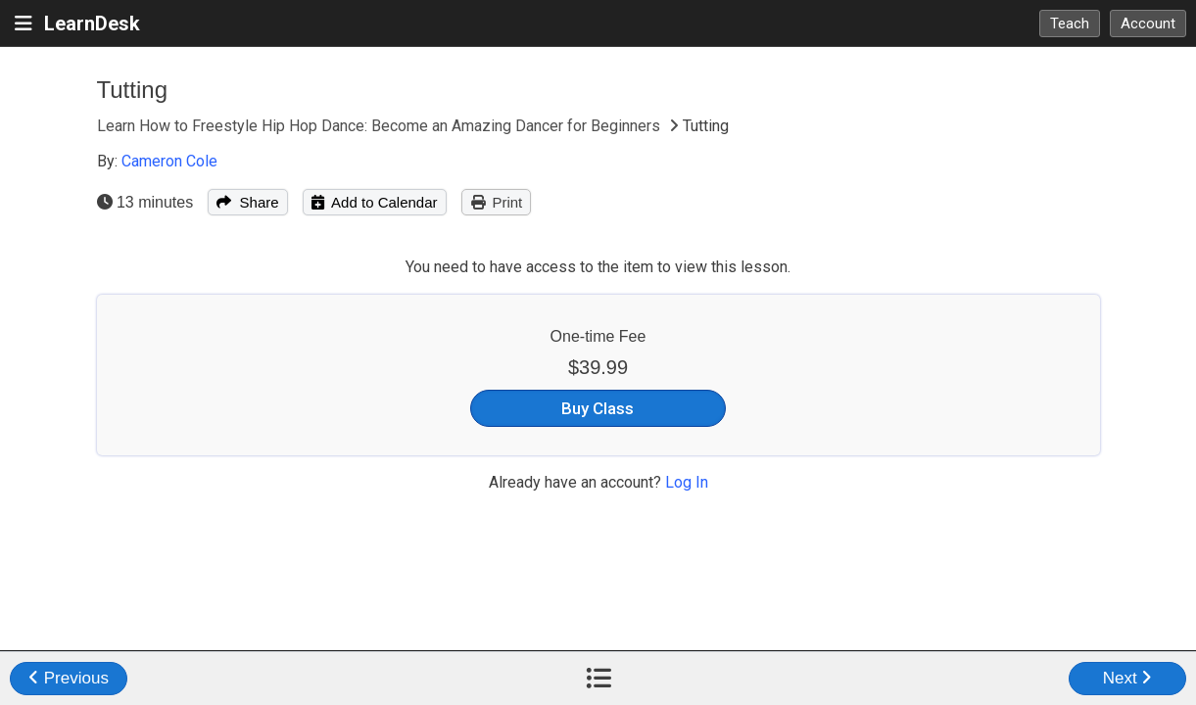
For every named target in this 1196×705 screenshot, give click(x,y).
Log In (686, 482)
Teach (1069, 23)
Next (1128, 678)
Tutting (132, 89)
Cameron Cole (169, 161)
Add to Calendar (374, 202)
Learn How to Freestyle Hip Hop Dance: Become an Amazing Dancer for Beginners (380, 126)
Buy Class (597, 408)
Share (247, 202)
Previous (68, 678)
